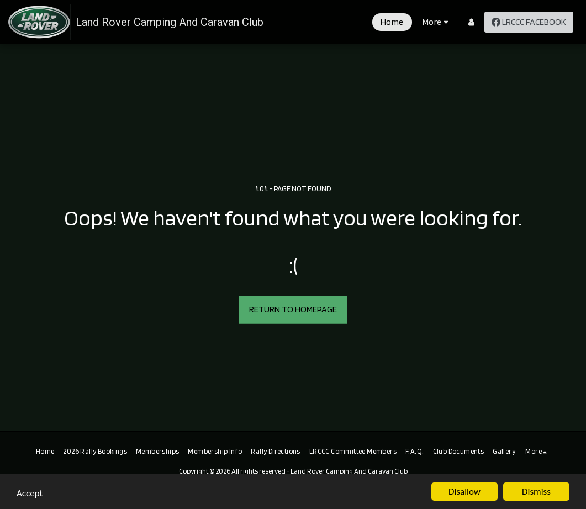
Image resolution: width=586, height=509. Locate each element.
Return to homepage (293, 309)
